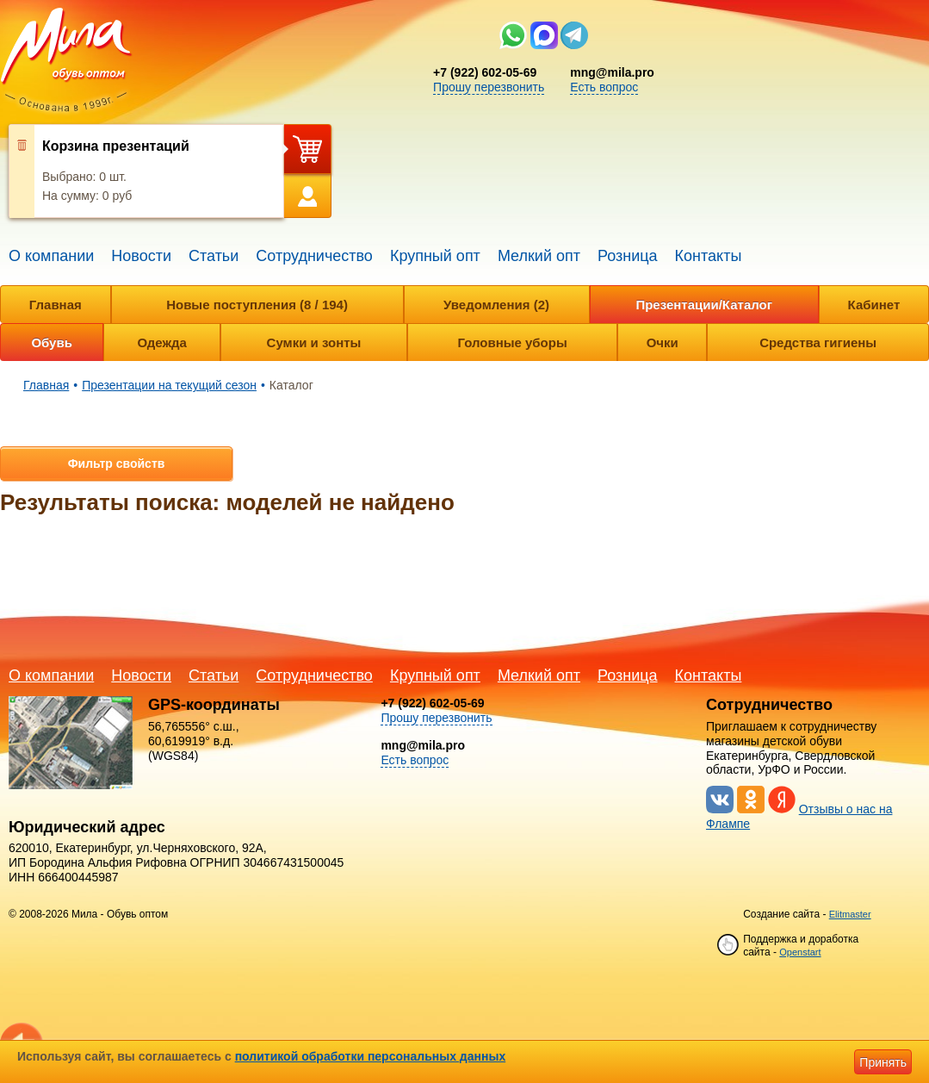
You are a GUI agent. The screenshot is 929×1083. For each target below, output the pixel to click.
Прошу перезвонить (488, 87)
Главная (55, 304)
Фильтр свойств (116, 463)
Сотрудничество (314, 256)
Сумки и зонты (314, 342)
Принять (883, 1062)
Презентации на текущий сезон (169, 385)
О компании (51, 256)
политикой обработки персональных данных (370, 1056)
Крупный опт (435, 256)
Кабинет (874, 304)
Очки (662, 342)
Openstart (800, 952)
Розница (628, 256)
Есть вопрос (604, 87)
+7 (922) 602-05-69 (484, 72)
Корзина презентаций (115, 146)
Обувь (51, 342)
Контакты (708, 256)
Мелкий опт (539, 256)
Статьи (213, 256)
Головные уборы (512, 342)
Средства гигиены (817, 342)
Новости (141, 256)
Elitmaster (850, 914)
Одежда (161, 342)
